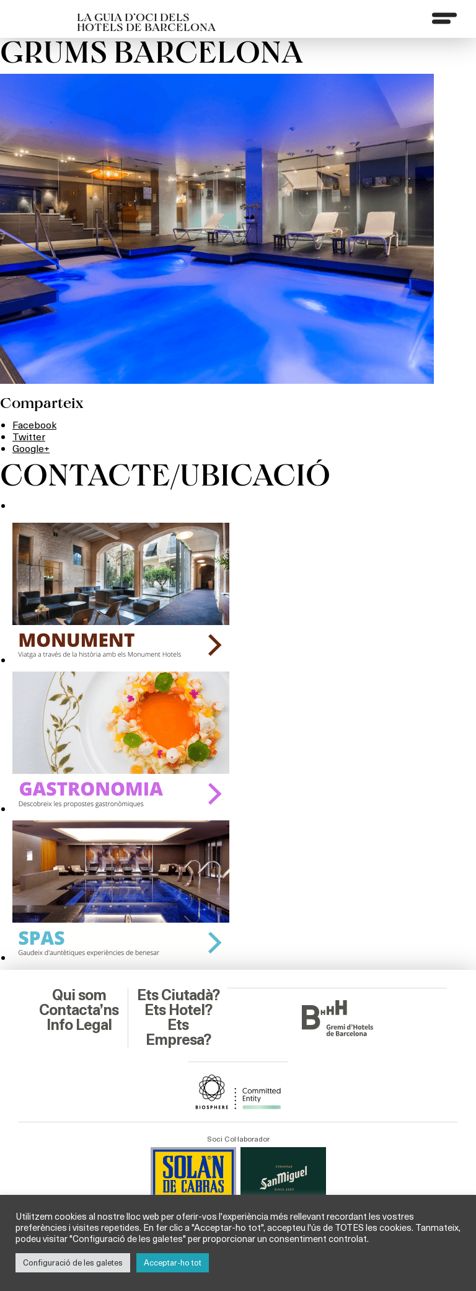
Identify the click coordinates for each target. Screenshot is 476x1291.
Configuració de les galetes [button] (73, 1262)
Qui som (79, 995)
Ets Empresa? (178, 1032)
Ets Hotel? (178, 1010)
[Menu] (444, 17)
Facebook (34, 424)
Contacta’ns (78, 1010)
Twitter (28, 436)
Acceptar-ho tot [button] (172, 1262)
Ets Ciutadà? (178, 995)
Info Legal (79, 1025)
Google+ (31, 448)
